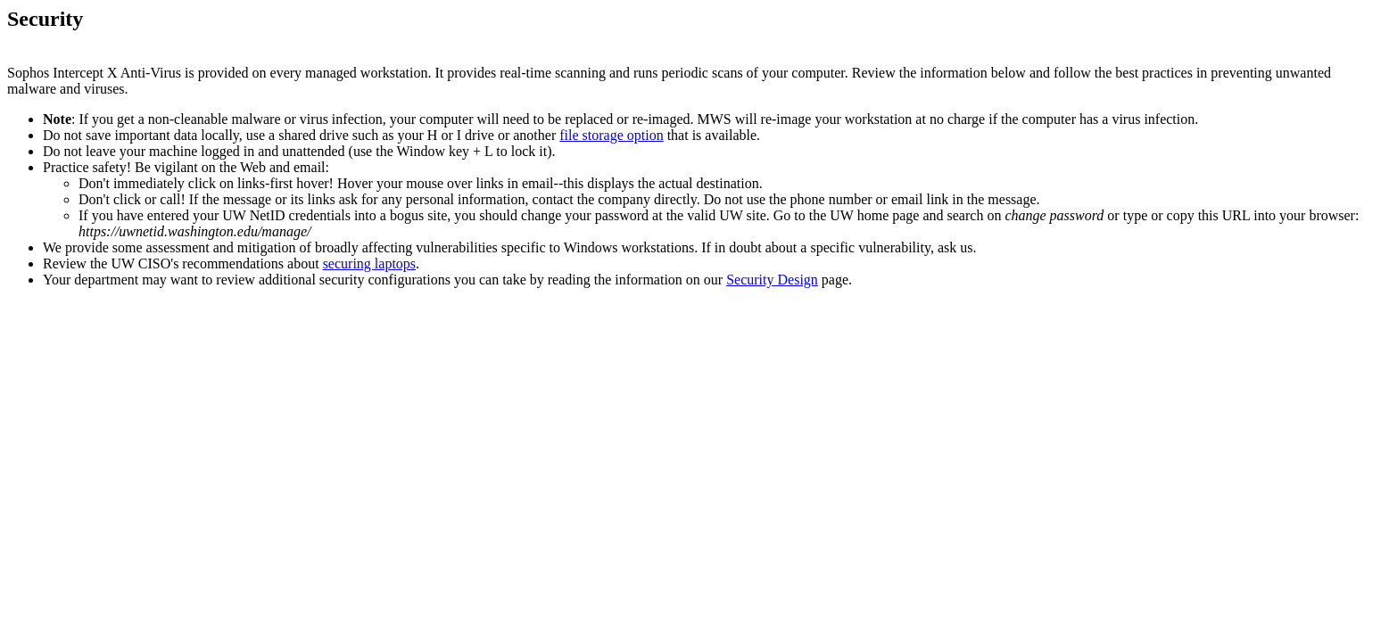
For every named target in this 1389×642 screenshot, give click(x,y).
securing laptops (369, 263)
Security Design (772, 279)
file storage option (611, 135)
